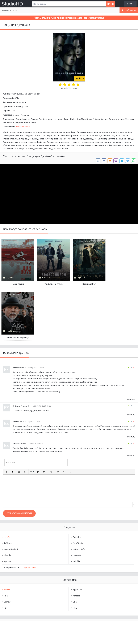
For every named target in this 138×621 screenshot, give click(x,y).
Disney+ (7, 548)
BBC (75, 548)
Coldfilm (76, 507)
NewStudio (78, 489)
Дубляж (7, 507)
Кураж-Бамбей (11, 495)
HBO (6, 542)
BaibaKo (77, 483)
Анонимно (20, 390)
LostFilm (15, 98)
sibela (18, 368)
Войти (130, 3)
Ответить (131, 345)
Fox (5, 554)
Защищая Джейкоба (16, 577)
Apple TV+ (77, 536)
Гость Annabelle (22, 352)
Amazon (76, 542)
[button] (6, 418)
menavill (19, 314)
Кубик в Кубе (79, 495)
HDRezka (77, 501)
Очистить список (69, 585)
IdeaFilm (7, 501)
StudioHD (12, 4)
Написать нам (10, 615)
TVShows (8, 489)
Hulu (75, 554)
